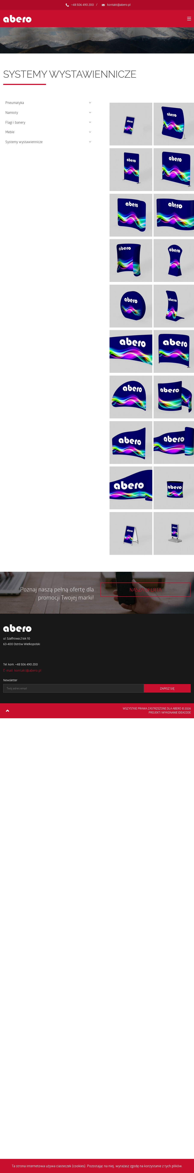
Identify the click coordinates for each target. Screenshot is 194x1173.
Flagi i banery (15, 122)
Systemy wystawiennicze (24, 141)
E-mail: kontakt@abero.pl (22, 670)
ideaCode (184, 712)
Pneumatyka (14, 102)
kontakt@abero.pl (118, 5)
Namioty (11, 112)
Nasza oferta (145, 589)
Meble (9, 132)
